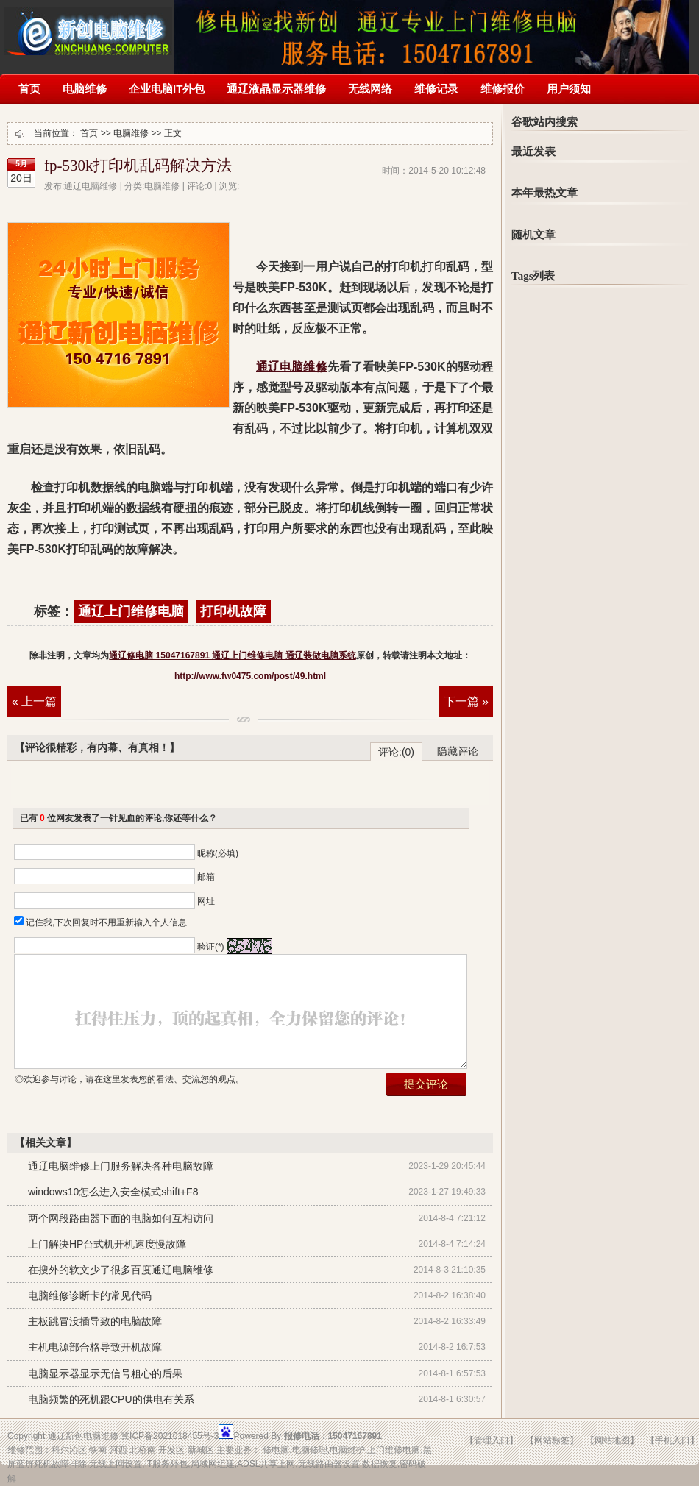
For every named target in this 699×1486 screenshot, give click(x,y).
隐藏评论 (457, 751)
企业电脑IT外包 (167, 88)
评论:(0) (396, 752)
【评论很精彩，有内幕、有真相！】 (97, 747)
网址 (206, 901)
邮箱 (206, 877)
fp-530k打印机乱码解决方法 (138, 165)
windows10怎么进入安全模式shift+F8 (113, 1192)
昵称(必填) (217, 853)
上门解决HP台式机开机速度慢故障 (107, 1244)
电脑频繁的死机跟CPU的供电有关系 (111, 1399)
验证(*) (210, 947)
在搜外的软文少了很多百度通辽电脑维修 (120, 1270)
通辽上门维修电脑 (131, 611)
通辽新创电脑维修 (83, 1436)
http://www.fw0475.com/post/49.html (250, 676)
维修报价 (502, 88)
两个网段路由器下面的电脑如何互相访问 (120, 1218)
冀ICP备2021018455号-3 (170, 1436)
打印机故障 (233, 611)
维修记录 (436, 88)
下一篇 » (466, 701)
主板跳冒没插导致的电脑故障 (95, 1321)
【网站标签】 (551, 1440)
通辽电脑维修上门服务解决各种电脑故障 (120, 1166)
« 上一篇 (34, 701)
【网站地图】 (612, 1440)
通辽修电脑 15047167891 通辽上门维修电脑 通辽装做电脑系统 (88, 27)
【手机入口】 (672, 1440)
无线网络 (370, 88)
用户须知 (569, 88)
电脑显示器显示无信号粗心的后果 (105, 1373)
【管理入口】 (491, 1440)
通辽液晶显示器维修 (276, 88)
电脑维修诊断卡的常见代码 (90, 1295)
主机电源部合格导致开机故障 (95, 1347)
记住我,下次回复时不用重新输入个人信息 (106, 922)
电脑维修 (85, 88)
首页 (29, 88)
